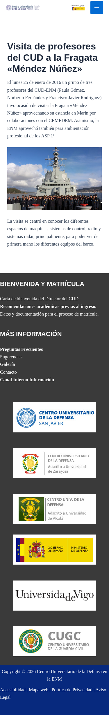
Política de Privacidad (71, 689)
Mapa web (38, 689)
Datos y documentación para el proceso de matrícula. (49, 314)
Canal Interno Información (27, 379)
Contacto (8, 372)
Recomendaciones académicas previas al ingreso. (48, 306)
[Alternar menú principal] (96, 7)
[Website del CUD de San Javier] (54, 416)
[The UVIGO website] (54, 594)
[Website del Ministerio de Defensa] (54, 549)
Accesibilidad (13, 689)
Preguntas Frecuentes (21, 349)
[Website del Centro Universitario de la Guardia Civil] (54, 640)
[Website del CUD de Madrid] (54, 508)
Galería (7, 364)
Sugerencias (11, 356)
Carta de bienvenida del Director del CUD (39, 298)
